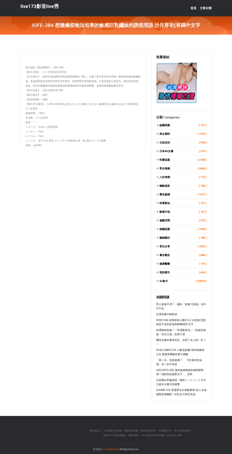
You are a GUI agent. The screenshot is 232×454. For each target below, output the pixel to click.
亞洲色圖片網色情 (166, 314)
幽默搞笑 (183, 186)
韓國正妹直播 (131, 430)
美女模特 (183, 134)
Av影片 (183, 281)
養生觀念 (183, 255)
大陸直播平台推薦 (112, 430)
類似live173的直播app (114, 435)
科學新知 (183, 203)
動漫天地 (183, 212)
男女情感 (183, 168)
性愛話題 (183, 160)
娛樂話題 (183, 229)
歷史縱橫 (183, 194)
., (53, 430)
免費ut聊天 (134, 435)
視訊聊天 (183, 272)
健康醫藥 (183, 264)
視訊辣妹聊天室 (148, 430)
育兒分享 (183, 246)
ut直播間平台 (165, 430)
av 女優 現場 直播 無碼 (153, 435)
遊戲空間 (183, 220)
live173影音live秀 (39, 6)
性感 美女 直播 (174, 435)
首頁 (193, 8)
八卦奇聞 (183, 177)
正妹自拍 (183, 142)
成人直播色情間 (182, 430)
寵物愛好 (183, 238)
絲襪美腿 (183, 125)
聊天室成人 (95, 430)
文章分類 (206, 8)
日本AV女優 (183, 151)
